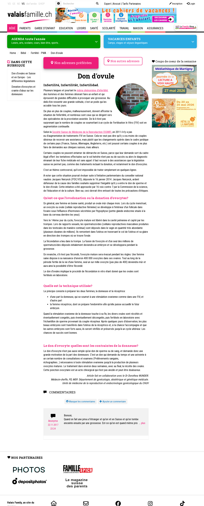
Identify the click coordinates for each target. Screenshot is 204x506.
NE (18, 3)
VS (23, 3)
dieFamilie (31, 3)
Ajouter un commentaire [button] (113, 401)
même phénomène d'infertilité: (92, 90)
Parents (25, 28)
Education (66, 28)
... (142, 423)
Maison (138, 28)
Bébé (12, 28)
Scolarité (108, 28)
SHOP (41, 3)
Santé (94, 28)
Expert (107, 3)
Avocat (116, 3)
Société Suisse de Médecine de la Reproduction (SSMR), (82, 132)
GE (13, 3)
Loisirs (81, 28)
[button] (80, 402)
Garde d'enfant (45, 28)
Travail (124, 28)
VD (9, 3)
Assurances (155, 28)
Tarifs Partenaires (131, 3)
